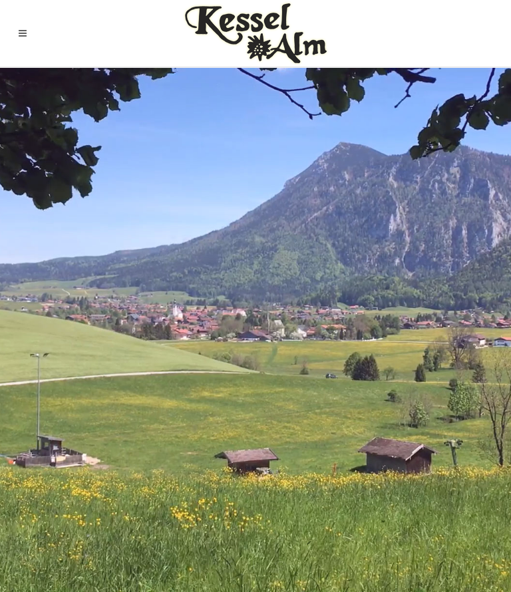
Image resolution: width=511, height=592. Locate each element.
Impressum (472, 517)
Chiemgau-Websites (108, 557)
